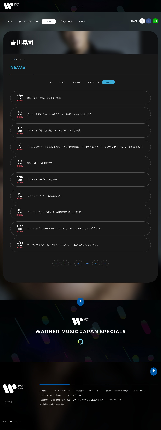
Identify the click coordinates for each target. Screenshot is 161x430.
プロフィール (66, 21)
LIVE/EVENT (77, 82)
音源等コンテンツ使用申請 (117, 389)
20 (87, 262)
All (45, 82)
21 (96, 262)
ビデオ (82, 21)
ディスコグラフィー (28, 21)
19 (78, 262)
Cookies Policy (115, 398)
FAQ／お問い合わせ (75, 394)
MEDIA (114, 82)
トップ (9, 21)
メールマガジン (140, 389)
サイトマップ (94, 389)
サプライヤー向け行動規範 (50, 394)
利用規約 (80, 389)
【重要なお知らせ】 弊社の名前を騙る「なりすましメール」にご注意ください (71, 398)
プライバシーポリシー (62, 389)
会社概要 (43, 389)
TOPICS (59, 82)
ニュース (48, 21)
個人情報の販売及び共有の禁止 (52, 403)
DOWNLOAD (97, 82)
